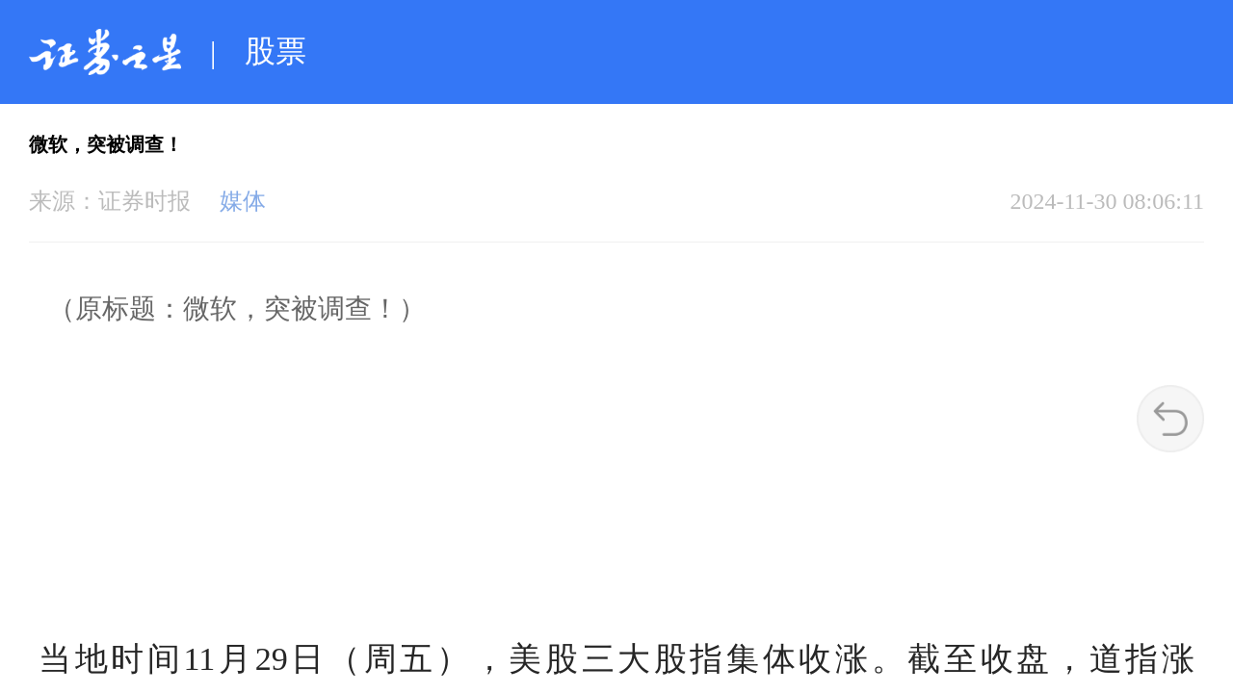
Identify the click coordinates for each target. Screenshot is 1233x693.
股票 (275, 51)
